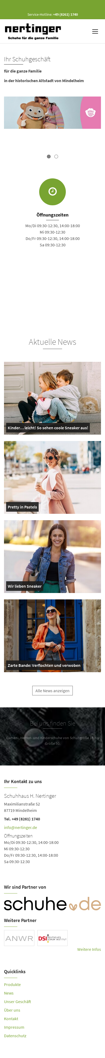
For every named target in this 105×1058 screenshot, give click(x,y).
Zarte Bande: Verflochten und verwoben (44, 666)
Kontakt (11, 1018)
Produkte (12, 984)
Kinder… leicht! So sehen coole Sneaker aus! (48, 428)
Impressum (14, 1027)
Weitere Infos (89, 949)
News (9, 993)
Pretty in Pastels (22, 508)
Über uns (12, 1010)
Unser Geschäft (17, 1001)
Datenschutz (15, 1035)
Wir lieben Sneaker (25, 587)
